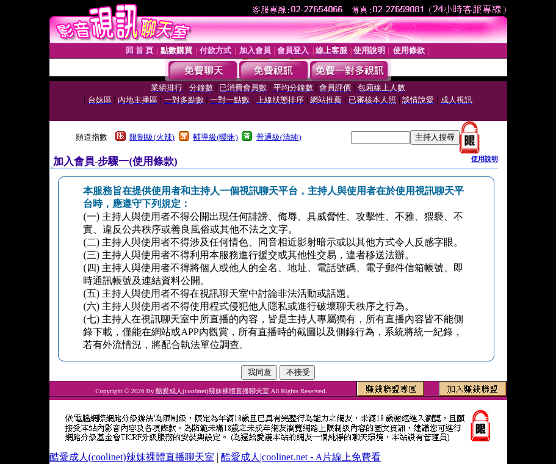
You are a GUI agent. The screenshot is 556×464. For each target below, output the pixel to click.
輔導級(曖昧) (215, 137)
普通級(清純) (278, 137)
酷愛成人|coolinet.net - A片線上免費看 (301, 457)
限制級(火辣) (152, 137)
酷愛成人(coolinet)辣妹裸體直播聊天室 (131, 457)
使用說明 (484, 158)
